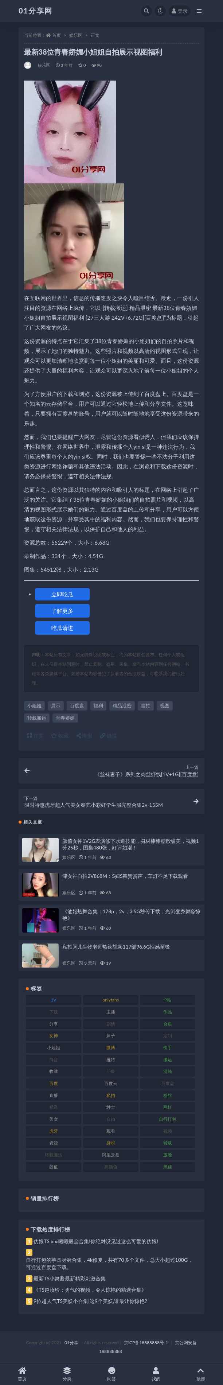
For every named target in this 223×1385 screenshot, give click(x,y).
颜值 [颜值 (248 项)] (53, 1167)
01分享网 (35, 10)
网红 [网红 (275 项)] (167, 1107)
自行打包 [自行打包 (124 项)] (167, 1119)
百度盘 (77, 705)
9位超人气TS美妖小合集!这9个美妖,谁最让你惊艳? (90, 1301)
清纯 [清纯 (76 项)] (167, 1071)
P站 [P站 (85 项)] (167, 1000)
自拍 (145, 705)
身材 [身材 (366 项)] (110, 1142)
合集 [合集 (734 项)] (167, 1024)
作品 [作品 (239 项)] (167, 1012)
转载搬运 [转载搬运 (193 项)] (53, 1155)
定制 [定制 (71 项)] (167, 1035)
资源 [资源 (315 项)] (53, 1142)
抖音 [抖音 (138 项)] (53, 1059)
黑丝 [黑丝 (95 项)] (167, 1167)
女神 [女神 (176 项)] (53, 1035)
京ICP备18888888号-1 (146, 1342)
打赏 (35, 735)
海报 (85, 735)
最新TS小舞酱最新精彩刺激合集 (70, 1278)
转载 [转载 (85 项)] (167, 1142)
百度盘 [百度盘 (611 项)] (167, 1083)
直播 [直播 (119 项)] (53, 1095)
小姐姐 (34, 705)
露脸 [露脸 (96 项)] (167, 1155)
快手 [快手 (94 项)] (167, 1047)
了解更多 (62, 610)
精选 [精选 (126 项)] (53, 1107)
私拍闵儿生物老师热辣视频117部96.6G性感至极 (116, 947)
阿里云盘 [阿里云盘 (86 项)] (111, 1155)
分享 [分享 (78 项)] (53, 1024)
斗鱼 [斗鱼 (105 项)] (110, 1071)
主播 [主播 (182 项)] (110, 1012)
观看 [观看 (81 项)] (110, 1131)
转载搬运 (36, 718)
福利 (98, 705)
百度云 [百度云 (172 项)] (110, 1083)
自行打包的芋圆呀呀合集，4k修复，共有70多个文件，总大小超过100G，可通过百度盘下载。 (109, 1263)
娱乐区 (75, 35)
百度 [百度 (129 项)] (53, 1083)
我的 (156, 1374)
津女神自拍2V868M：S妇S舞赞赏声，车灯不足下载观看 (125, 876)
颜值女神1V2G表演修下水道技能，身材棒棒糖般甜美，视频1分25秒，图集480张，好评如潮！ (130, 844)
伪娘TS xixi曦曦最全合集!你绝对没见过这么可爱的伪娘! (96, 1241)
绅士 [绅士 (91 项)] (110, 1107)
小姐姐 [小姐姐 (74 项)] (53, 1047)
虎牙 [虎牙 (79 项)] (53, 1131)
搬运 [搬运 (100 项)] (167, 1059)
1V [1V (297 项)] (53, 1000)
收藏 (60, 735)
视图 (164, 705)
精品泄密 (122, 705)
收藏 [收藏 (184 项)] (53, 1071)
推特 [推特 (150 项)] (110, 1059)
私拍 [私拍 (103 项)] (110, 1095)
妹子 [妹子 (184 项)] (110, 1035)
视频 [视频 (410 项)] (167, 1131)
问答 (111, 1374)
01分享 (71, 1342)
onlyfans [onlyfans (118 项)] (110, 1000)
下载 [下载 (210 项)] (53, 1012)
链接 (108, 735)
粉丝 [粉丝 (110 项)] (167, 1095)
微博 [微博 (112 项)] (110, 1047)
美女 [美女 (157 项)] (53, 1119)
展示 (55, 705)
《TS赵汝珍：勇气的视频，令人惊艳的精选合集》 (90, 1290)
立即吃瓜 (62, 594)
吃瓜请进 (62, 628)
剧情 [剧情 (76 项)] (110, 1024)
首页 (56, 35)
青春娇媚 (65, 718)
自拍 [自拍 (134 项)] (110, 1119)
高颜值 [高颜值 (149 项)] (110, 1167)
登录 (180, 11)
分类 (66, 1374)
